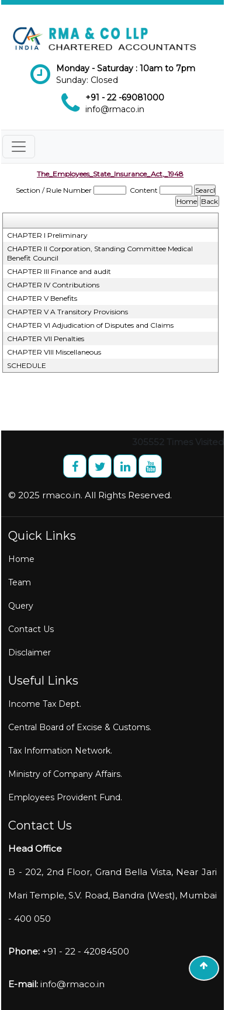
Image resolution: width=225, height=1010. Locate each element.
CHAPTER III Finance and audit (59, 271)
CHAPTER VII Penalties (45, 338)
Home (21, 559)
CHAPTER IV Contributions (53, 284)
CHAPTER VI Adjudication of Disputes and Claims (90, 325)
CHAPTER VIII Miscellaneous (54, 352)
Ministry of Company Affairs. (65, 774)
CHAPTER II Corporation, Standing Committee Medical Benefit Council (100, 253)
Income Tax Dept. (44, 704)
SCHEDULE (26, 365)
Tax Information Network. (60, 750)
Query (20, 606)
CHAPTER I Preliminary (47, 235)
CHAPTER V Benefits (42, 298)
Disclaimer (29, 652)
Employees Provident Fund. (65, 797)
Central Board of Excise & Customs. (79, 727)
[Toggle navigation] (18, 146)
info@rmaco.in (114, 109)
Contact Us (31, 629)
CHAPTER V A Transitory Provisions (67, 311)
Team (19, 582)
